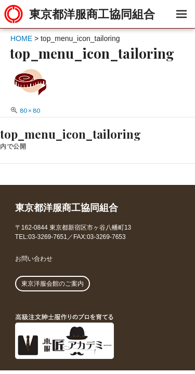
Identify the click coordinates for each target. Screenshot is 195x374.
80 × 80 (30, 110)
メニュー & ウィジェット (181, 25)
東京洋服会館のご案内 (52, 283)
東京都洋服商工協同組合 (92, 14)
